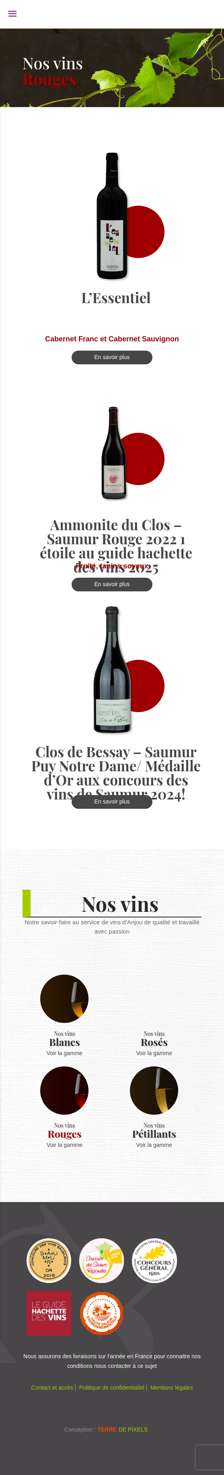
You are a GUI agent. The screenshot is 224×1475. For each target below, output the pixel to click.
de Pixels (122, 1429)
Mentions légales (171, 1387)
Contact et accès (52, 1387)
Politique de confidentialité (112, 1387)
